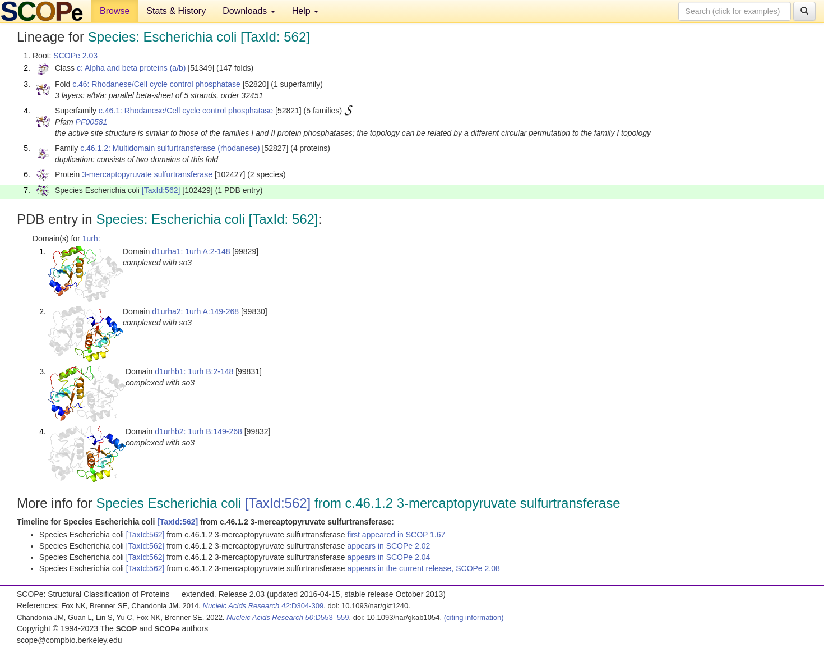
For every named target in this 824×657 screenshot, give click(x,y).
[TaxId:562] (161, 190)
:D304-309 (263, 605)
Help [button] (305, 11)
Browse (114, 11)
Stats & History (176, 11)
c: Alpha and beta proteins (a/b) (131, 67)
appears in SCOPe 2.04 (388, 557)
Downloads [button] (249, 11)
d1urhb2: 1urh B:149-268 (198, 431)
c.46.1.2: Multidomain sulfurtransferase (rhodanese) (170, 148)
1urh (90, 238)
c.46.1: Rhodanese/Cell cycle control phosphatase (186, 110)
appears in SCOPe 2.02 (388, 545)
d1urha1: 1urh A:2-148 (191, 251)
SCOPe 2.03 (75, 55)
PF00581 (92, 121)
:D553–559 (287, 617)
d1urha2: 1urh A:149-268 (195, 311)
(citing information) (474, 617)
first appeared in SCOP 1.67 (396, 534)
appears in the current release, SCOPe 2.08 (423, 568)
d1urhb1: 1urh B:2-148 (194, 371)
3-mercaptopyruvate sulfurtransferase (147, 174)
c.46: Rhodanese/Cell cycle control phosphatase (156, 84)
